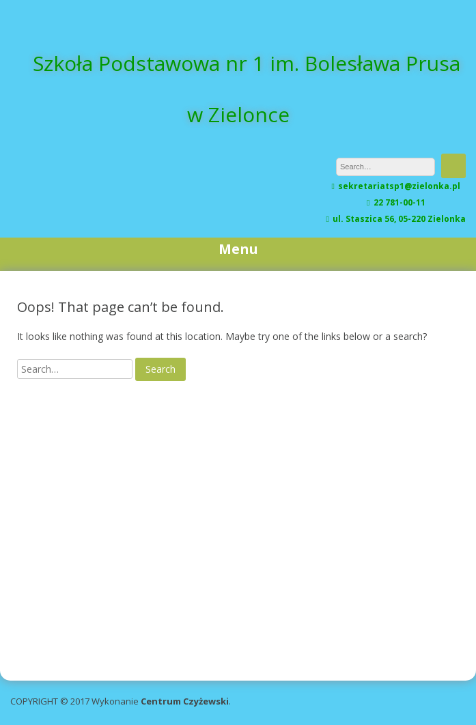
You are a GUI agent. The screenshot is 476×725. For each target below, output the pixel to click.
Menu (238, 249)
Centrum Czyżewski (185, 701)
